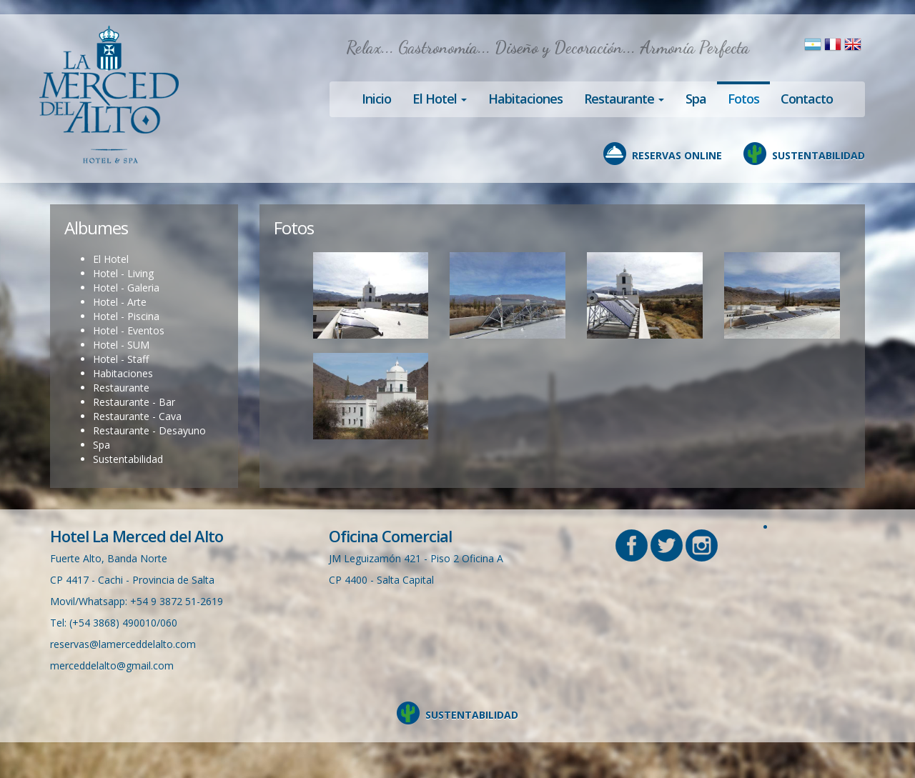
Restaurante (121, 387)
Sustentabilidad (128, 459)
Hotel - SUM (121, 344)
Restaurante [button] (624, 98)
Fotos (743, 98)
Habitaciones (525, 98)
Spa (696, 98)
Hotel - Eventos (128, 330)
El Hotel (111, 259)
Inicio (376, 98)
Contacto (807, 98)
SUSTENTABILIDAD (818, 155)
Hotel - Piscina (126, 316)
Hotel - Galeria (126, 287)
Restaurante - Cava (137, 416)
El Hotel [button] (439, 98)
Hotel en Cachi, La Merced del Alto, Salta (109, 94)
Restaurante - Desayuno (149, 430)
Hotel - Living (123, 273)
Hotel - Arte (120, 302)
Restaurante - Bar (134, 402)
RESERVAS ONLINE (677, 155)
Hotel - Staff (121, 359)
